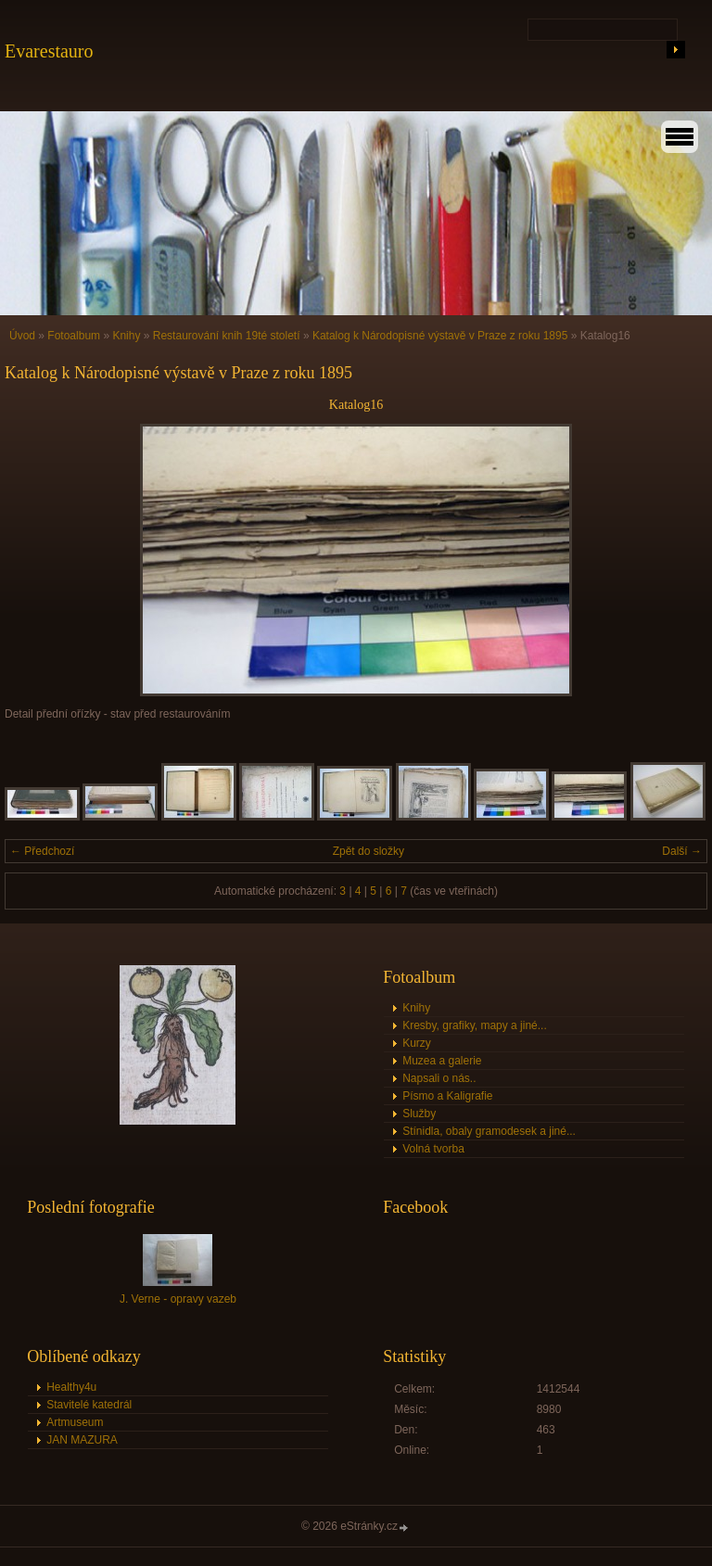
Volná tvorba (433, 1148)
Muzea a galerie (441, 1060)
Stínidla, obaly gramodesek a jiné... (489, 1131)
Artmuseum (74, 1422)
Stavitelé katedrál (89, 1404)
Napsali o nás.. (439, 1078)
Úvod (22, 335)
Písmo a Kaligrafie (447, 1095)
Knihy (126, 335)
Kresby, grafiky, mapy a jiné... (474, 1025)
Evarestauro (49, 51)
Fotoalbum (73, 335)
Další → (682, 851)
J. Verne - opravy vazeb (178, 1298)
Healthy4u (71, 1387)
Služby (419, 1113)
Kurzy (416, 1043)
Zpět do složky (368, 851)
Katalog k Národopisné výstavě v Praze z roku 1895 (439, 335)
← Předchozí (42, 851)
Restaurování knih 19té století (226, 335)
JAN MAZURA (82, 1439)
